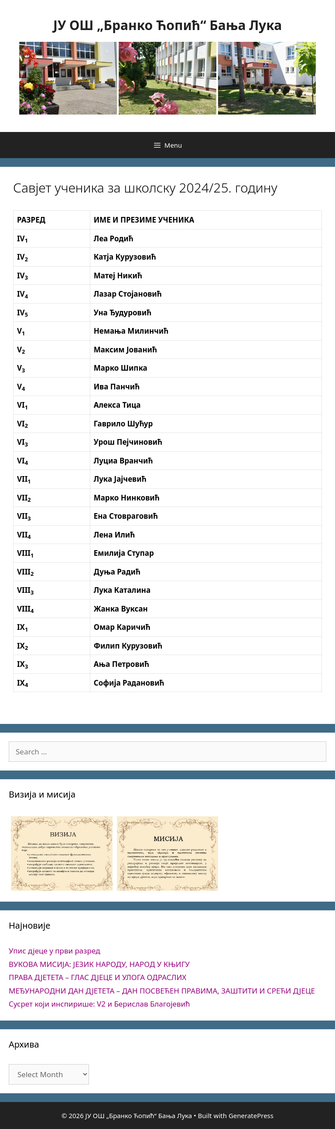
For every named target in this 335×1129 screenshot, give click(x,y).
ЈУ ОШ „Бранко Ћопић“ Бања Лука (167, 25)
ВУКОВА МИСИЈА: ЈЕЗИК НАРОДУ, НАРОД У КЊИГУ (99, 964)
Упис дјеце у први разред (54, 951)
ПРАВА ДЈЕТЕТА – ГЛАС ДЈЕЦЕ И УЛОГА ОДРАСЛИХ (97, 977)
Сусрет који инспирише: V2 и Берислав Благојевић (99, 1004)
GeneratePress (251, 1115)
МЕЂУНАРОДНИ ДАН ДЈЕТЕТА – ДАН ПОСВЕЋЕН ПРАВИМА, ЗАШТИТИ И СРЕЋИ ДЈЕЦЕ (162, 991)
